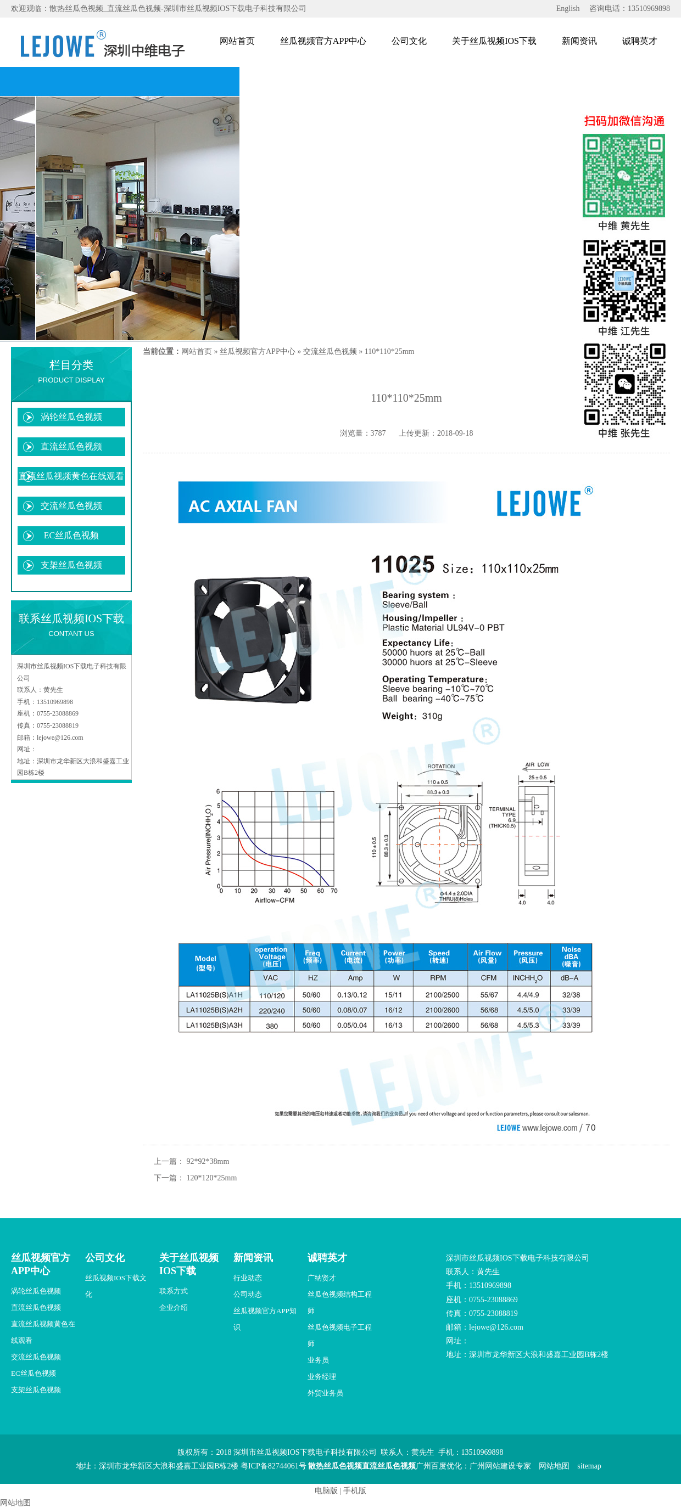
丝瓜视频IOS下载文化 (116, 1286)
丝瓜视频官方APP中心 (323, 41)
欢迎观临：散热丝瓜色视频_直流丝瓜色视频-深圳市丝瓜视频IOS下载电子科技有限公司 (158, 8)
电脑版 (326, 1491)
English (568, 8)
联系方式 (173, 1291)
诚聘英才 (639, 41)
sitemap (589, 1466)
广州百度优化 (439, 1466)
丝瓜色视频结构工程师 (340, 1302)
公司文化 (409, 41)
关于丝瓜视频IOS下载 (494, 41)
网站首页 (237, 41)
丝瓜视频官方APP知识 (265, 1319)
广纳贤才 (322, 1278)
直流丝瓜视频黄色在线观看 (71, 476)
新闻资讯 (579, 41)
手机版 (354, 1491)
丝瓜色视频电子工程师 (340, 1335)
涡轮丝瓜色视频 (71, 416)
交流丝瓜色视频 (71, 505)
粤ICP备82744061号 (273, 1466)
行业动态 (247, 1278)
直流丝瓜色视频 (71, 446)
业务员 (318, 1360)
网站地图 (554, 1466)
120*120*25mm (212, 1178)
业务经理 (322, 1376)
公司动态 (247, 1294)
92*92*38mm (208, 1161)
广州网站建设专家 (500, 1466)
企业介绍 (173, 1307)
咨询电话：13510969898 (629, 8)
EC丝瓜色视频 (71, 535)
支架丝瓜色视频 (71, 565)
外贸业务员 (325, 1393)
